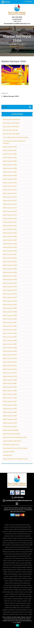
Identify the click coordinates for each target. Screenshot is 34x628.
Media (21, 44)
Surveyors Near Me (9, 451)
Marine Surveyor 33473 (10, 362)
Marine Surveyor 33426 (10, 236)
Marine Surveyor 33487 (10, 401)
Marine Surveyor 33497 (10, 416)
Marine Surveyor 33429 (10, 247)
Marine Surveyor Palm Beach (11, 434)
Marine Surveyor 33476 (10, 369)
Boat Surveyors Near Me (10, 130)
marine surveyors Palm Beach (12, 441)
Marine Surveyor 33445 (10, 290)
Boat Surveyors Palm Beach (11, 134)
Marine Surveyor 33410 (10, 183)
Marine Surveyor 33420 (10, 218)
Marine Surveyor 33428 (10, 243)
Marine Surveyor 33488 (10, 405)
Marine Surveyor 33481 (10, 383)
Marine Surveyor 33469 (10, 351)
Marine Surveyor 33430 (10, 251)
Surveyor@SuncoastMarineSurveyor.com (17, 23)
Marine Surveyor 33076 (10, 147)
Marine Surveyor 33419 (10, 215)
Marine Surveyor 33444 (10, 286)
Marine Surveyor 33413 (10, 193)
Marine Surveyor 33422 (10, 226)
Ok (17, 625)
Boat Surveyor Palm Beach (11, 126)
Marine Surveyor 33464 (10, 333)
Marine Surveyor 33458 (10, 312)
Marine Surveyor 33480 (10, 380)
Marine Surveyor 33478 (10, 376)
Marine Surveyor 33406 (10, 168)
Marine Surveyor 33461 (10, 322)
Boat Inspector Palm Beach (11, 123)
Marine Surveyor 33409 (10, 179)
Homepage (12, 44)
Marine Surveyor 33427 (10, 240)
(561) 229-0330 (17, 17)
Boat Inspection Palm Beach (11, 119)
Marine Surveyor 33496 (10, 412)
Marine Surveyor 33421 (10, 222)
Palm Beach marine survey (11, 444)
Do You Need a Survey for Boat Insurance (15, 137)
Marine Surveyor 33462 (10, 326)
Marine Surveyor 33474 (10, 365)
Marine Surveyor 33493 (10, 408)
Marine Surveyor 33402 (10, 154)
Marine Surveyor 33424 (10, 229)
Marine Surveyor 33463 (10, 330)
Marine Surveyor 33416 (10, 204)
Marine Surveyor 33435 (10, 269)
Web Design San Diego (19, 511)
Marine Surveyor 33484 (10, 394)
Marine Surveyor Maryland (10, 430)
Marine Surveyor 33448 (10, 301)
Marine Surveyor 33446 (10, 294)
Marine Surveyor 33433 (10, 261)
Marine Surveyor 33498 (10, 419)
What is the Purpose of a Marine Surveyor (15, 459)
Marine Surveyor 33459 (10, 315)
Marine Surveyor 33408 (10, 175)
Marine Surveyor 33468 (10, 348)
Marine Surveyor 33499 (10, 423)
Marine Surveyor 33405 (10, 165)
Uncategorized (7, 455)
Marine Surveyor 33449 (10, 304)
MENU (7, 2)
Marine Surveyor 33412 (10, 190)
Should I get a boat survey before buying (15, 448)
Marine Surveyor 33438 (10, 279)
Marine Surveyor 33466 (10, 340)
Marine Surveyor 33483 (10, 391)
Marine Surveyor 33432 (10, 258)
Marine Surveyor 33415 (10, 200)
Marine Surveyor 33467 (10, 344)
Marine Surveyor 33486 (10, 398)
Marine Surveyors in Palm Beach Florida (15, 437)
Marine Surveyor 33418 (10, 211)
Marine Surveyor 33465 (10, 337)
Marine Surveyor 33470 (10, 355)
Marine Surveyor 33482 (10, 387)
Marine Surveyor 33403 (10, 157)
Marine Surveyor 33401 (10, 150)
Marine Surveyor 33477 (10, 373)
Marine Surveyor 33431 (10, 254)
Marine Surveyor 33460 (10, 319)
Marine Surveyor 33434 (10, 265)
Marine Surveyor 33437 (10, 276)
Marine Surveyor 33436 (10, 272)
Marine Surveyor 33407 (10, 172)
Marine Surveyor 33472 (10, 358)
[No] (32, 621)
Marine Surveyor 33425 (10, 233)
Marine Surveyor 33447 (10, 297)
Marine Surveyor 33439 (10, 283)
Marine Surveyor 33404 (10, 161)
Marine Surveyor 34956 (10, 426)
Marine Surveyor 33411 (10, 186)
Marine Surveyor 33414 (10, 197)
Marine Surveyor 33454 (10, 308)
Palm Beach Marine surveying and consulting (20, 508)
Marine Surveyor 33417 (10, 208)
